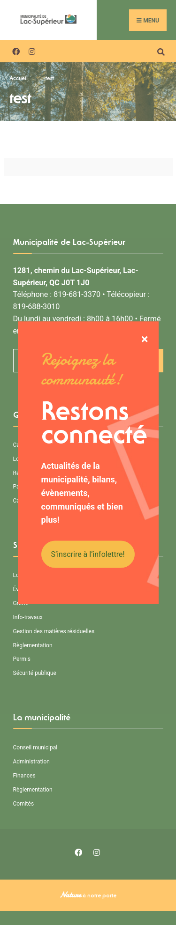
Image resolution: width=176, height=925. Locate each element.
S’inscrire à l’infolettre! (88, 554)
